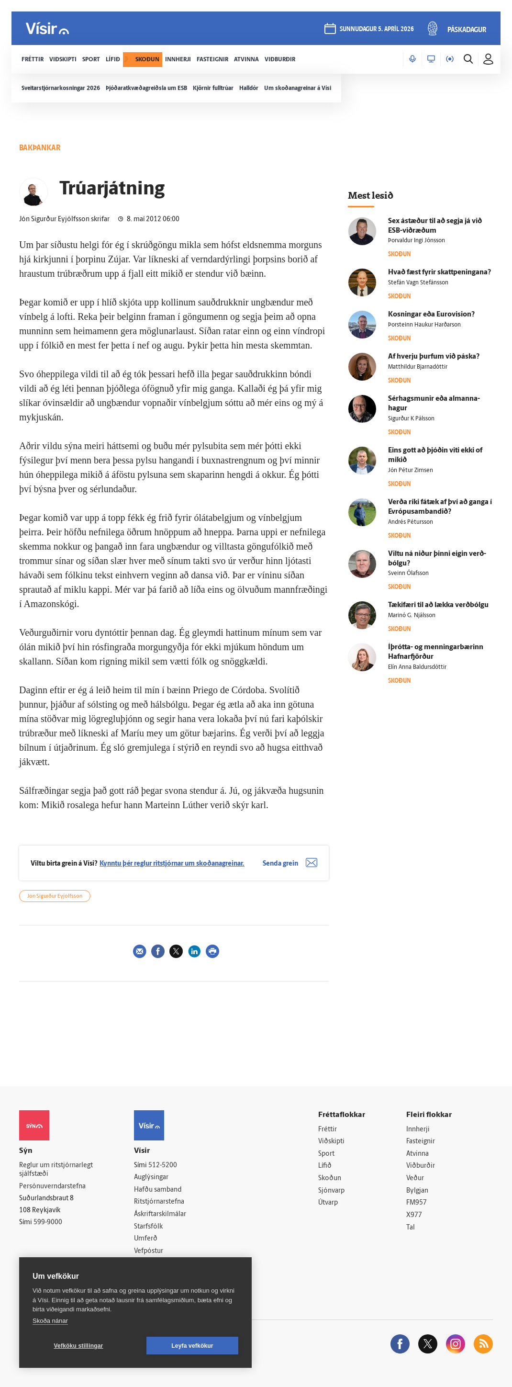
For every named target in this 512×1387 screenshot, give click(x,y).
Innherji (418, 1129)
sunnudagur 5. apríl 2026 (377, 29)
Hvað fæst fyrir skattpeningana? (439, 272)
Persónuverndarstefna (52, 1186)
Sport (326, 1154)
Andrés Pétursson (410, 522)
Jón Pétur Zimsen (410, 471)
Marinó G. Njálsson (411, 616)
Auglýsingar (151, 1177)
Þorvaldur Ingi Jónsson (416, 241)
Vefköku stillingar (78, 1345)
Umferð (145, 1238)
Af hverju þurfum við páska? (433, 357)
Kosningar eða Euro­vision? (431, 314)
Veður (415, 1178)
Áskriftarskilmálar (160, 1214)
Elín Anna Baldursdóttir (417, 667)
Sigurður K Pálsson (411, 419)
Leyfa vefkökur (192, 1345)
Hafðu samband (157, 1190)
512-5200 (162, 1165)
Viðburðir (420, 1166)
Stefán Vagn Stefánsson (418, 283)
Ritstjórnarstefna (159, 1202)
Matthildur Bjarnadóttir (417, 367)
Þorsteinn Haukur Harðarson (424, 325)
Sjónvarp (331, 1191)
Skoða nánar (50, 1320)
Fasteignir (420, 1141)
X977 (414, 1215)
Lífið (325, 1166)
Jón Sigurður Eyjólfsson (54, 896)
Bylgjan (417, 1191)
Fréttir (327, 1129)
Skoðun (329, 1178)
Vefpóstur (148, 1251)
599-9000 (47, 1222)
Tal (410, 1227)
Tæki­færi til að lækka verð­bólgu (438, 605)
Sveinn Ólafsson (408, 573)
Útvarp (328, 1203)
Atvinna (417, 1154)
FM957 (416, 1203)
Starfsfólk (148, 1226)
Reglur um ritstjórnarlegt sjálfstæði (56, 1170)
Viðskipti (331, 1141)
